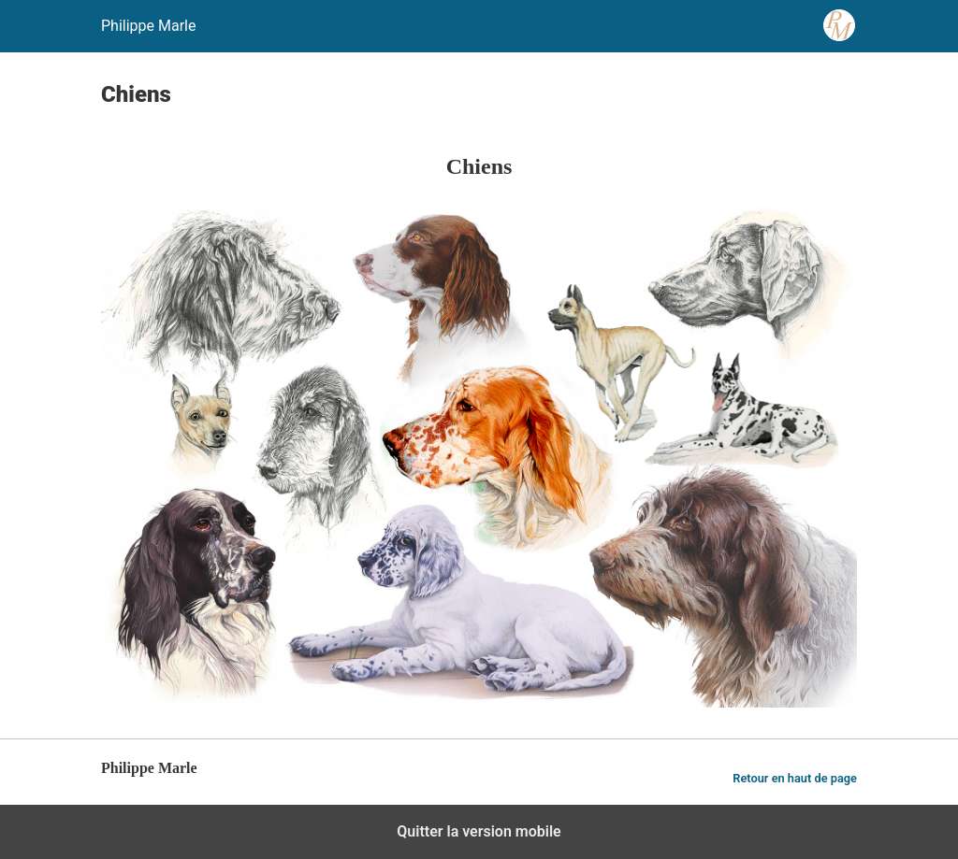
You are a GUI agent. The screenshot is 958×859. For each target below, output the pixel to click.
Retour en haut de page (795, 778)
